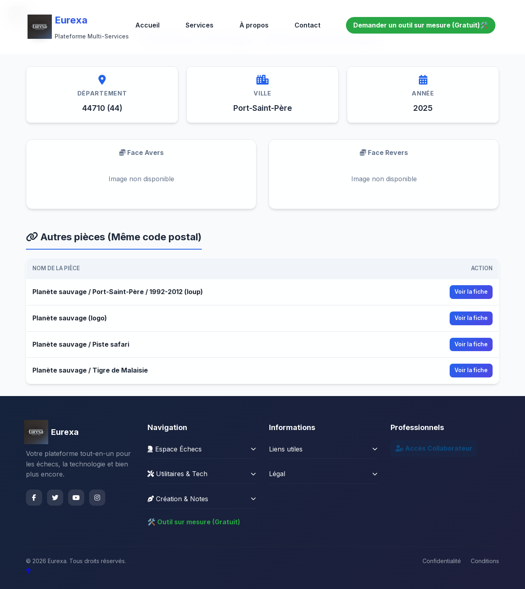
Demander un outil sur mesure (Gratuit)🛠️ (420, 25)
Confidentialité (442, 560)
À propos (254, 25)
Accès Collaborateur (433, 448)
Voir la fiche (471, 291)
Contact (307, 25)
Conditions (485, 560)
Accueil (147, 25)
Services (199, 25)
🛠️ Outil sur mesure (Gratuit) (193, 522)
